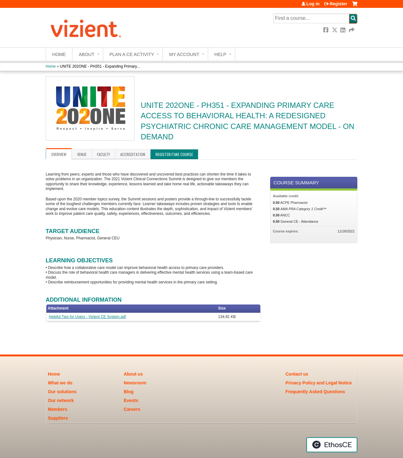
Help (220, 54)
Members (57, 409)
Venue (82, 154)
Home (59, 54)
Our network (61, 400)
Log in (313, 4)
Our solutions (62, 391)
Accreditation (132, 154)
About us (133, 374)
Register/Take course (174, 154)
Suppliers (58, 418)
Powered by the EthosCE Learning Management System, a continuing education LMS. (331, 444)
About (86, 54)
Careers (132, 409)
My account (184, 54)
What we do (60, 382)
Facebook (326, 30)
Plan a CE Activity (132, 54)
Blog (128, 391)
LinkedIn (343, 30)
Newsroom (135, 382)
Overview (58, 154)
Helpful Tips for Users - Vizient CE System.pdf (87, 317)
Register (338, 4)
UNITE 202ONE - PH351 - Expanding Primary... (100, 66)
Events (131, 400)
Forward (352, 30)
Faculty (103, 154)
